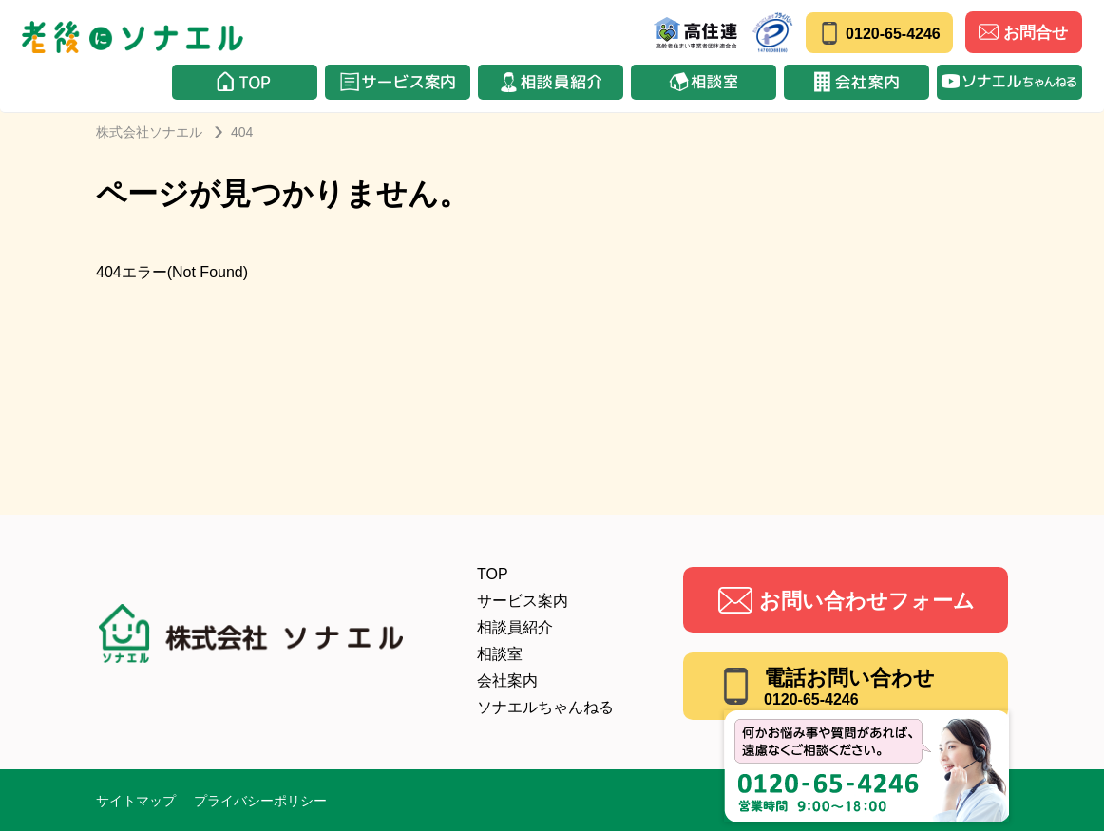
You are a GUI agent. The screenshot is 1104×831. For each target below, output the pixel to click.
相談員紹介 (515, 627)
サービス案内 (522, 601)
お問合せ (1023, 32)
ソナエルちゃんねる (545, 707)
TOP (492, 574)
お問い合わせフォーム (867, 601)
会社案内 (507, 680)
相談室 (500, 654)
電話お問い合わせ (849, 687)
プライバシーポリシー (260, 800)
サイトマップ (136, 800)
